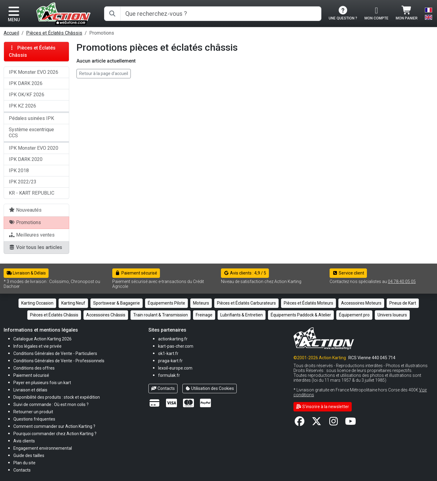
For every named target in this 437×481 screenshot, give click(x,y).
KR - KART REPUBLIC (31, 193)
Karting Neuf (73, 303)
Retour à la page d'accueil (103, 73)
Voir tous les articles (35, 247)
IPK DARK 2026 (25, 83)
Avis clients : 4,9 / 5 (245, 273)
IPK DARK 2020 (25, 159)
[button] (28, 455)
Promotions (25, 222)
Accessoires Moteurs (361, 303)
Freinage (204, 314)
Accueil (11, 33)
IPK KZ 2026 (22, 106)
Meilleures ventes (32, 235)
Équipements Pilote (166, 303)
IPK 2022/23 (22, 182)
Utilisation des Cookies (209, 388)
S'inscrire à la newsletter (322, 406)
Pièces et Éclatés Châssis (54, 33)
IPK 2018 (19, 170)
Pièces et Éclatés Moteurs (308, 303)
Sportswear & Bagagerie (116, 303)
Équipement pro (354, 314)
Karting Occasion (37, 303)
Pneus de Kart (402, 303)
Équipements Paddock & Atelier (301, 314)
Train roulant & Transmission (160, 314)
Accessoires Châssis (105, 314)
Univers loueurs (392, 314)
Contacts (163, 388)
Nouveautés (25, 210)
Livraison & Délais (26, 273)
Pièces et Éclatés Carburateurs (246, 303)
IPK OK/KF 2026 (26, 94)
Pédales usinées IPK (31, 118)
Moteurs (201, 303)
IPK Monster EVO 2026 (33, 72)
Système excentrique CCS (31, 132)
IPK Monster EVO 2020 (33, 148)
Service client (348, 273)
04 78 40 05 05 (402, 281)
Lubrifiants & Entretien (241, 314)
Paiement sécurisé (136, 273)
